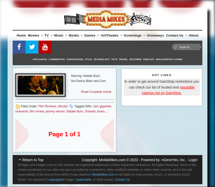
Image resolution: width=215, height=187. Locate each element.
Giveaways (155, 35)
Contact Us (176, 35)
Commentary (57, 59)
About (194, 35)
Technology (102, 59)
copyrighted (56, 179)
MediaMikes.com (112, 160)
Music (60, 35)
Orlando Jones (94, 111)
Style (88, 59)
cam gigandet (102, 106)
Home (21, 35)
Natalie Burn (75, 111)
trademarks (83, 179)
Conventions (75, 59)
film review (37, 111)
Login (193, 160)
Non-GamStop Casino (169, 59)
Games (91, 35)
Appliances (40, 59)
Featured (135, 59)
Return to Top (33, 160)
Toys (114, 59)
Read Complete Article (96, 92)
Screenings (134, 35)
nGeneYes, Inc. (174, 160)
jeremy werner (55, 111)
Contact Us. (123, 179)
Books (76, 35)
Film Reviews (47, 106)
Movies (35, 35)
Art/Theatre (111, 35)
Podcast (148, 59)
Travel (123, 59)
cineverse (21, 111)
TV (49, 35)
